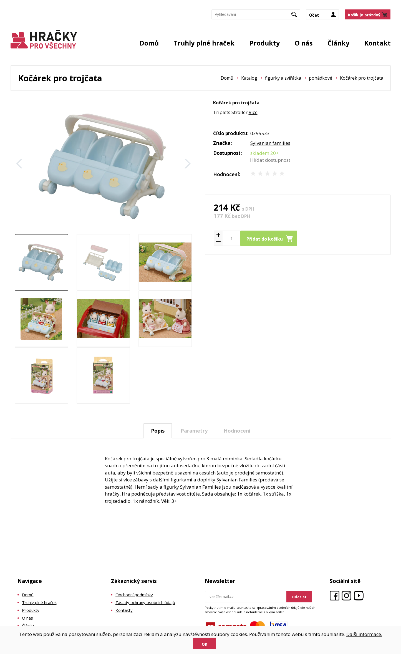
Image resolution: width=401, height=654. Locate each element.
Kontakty (124, 610)
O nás (303, 43)
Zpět (19, 163)
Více (253, 112)
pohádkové (320, 78)
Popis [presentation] (158, 430)
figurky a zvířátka (283, 78)
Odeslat (299, 596)
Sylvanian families (270, 143)
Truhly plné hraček (204, 43)
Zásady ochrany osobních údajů (145, 602)
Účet (314, 15)
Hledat (296, 16)
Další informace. (364, 634)
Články (338, 43)
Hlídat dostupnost (270, 160)
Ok (204, 644)
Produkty (264, 43)
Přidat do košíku (264, 239)
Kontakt (377, 43)
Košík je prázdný (364, 14)
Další (187, 163)
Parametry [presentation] (194, 430)
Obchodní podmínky (134, 594)
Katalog (249, 78)
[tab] (157, 430)
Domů (149, 43)
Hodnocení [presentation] (237, 430)
